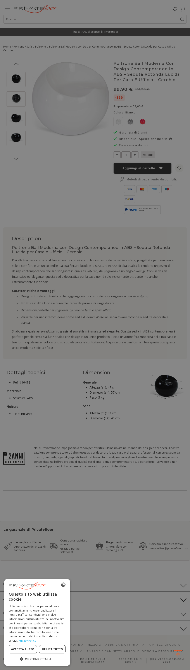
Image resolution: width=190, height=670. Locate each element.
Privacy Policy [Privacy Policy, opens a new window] (27, 641)
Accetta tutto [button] (22, 649)
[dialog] (37, 622)
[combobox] (63, 585)
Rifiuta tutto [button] (52, 649)
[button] (37, 658)
